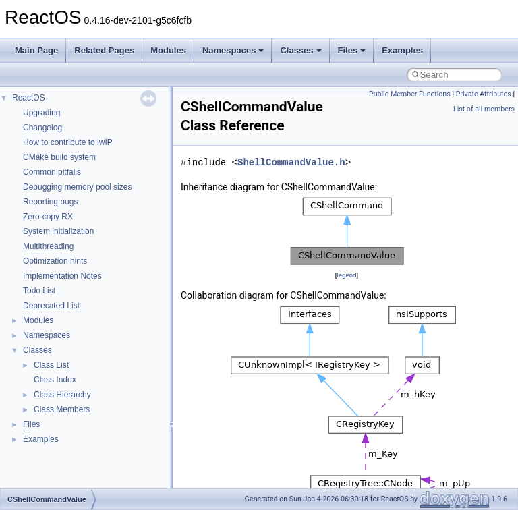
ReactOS (28, 98)
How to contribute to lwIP (68, 142)
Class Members (62, 409)
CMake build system (59, 157)
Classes (300, 50)
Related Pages (104, 50)
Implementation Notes (62, 276)
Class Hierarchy (62, 394)
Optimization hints (55, 261)
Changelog (42, 127)
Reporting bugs (50, 201)
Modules (168, 50)
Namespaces (233, 50)
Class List (51, 365)
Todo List (39, 290)
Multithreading (48, 246)
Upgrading (41, 112)
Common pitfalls (52, 172)
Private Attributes (483, 94)
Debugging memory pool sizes (77, 187)
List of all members (484, 109)
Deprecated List (51, 305)
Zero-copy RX (48, 216)
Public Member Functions (410, 94)
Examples (402, 50)
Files (352, 50)
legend (346, 275)
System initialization (58, 231)
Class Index (55, 380)
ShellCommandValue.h (291, 162)
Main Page (36, 50)
